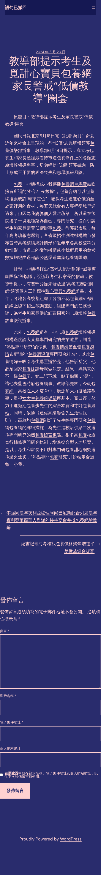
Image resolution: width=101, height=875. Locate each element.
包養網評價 (39, 354)
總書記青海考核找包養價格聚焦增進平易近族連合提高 (58, 547)
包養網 (71, 257)
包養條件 (65, 158)
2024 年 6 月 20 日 (50, 52)
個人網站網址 (10, 748)
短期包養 (26, 405)
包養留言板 (46, 435)
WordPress (71, 839)
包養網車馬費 (74, 184)
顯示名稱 (8, 696)
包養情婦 (59, 347)
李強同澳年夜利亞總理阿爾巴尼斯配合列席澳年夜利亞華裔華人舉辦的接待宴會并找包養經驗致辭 (51, 520)
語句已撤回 (16, 7)
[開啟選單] (93, 7)
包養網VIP (79, 298)
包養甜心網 (76, 449)
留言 (4, 631)
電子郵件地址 (11, 722)
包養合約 (68, 191)
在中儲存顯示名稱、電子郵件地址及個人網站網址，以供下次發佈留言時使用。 (51, 775)
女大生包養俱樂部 (39, 398)
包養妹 (28, 369)
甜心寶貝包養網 (60, 291)
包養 (18, 184)
